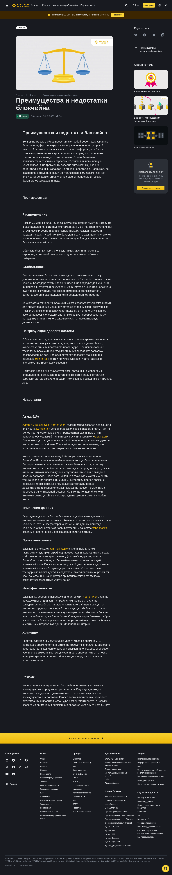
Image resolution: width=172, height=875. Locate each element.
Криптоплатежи (79, 770)
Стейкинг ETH (79, 796)
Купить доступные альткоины (118, 845)
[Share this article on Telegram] (153, 35)
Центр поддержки (145, 801)
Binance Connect (112, 783)
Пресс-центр (45, 774)
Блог (42, 793)
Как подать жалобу (145, 837)
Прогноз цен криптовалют (116, 812)
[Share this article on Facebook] (144, 35)
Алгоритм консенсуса (35, 424)
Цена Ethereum (111, 808)
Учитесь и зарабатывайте (116, 796)
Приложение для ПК (49, 812)
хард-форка (99, 527)
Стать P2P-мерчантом (114, 759)
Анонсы (43, 766)
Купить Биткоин (112, 827)
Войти (136, 5)
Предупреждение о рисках (51, 800)
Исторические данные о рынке (150, 777)
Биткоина (42, 428)
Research (77, 808)
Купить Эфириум (112, 842)
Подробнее (117, 15)
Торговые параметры (146, 823)
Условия (43, 781)
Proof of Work (58, 424)
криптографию (59, 548)
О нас (42, 759)
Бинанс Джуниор (80, 774)
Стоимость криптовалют (115, 800)
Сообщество (45, 796)
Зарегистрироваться (151, 188)
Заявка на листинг (113, 769)
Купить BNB (110, 830)
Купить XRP (110, 834)
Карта (75, 778)
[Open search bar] (125, 5)
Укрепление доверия (49, 789)
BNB (139, 766)
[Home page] (20, 5)
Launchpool (77, 789)
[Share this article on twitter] (135, 35)
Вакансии (44, 763)
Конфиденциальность (49, 785)
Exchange (77, 759)
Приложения (45, 808)
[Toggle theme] (166, 5)
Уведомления (46, 804)
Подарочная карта (81, 785)
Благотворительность (82, 812)
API (139, 815)
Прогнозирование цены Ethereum (119, 819)
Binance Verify (143, 819)
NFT (74, 800)
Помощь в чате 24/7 (146, 798)
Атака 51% (100, 436)
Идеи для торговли (145, 780)
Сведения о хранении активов (150, 784)
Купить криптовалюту (82, 763)
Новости (43, 770)
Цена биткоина (111, 804)
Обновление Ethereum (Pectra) (118, 823)
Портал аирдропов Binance (149, 827)
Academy (76, 781)
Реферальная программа (148, 763)
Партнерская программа (148, 759)
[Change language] (159, 5)
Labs (107, 779)
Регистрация (148, 5)
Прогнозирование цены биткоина (119, 815)
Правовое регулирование (51, 778)
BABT (75, 804)
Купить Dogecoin (112, 838)
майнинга (41, 358)
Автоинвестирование (82, 793)
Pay (74, 766)
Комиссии (141, 812)
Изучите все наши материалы (86, 738)
